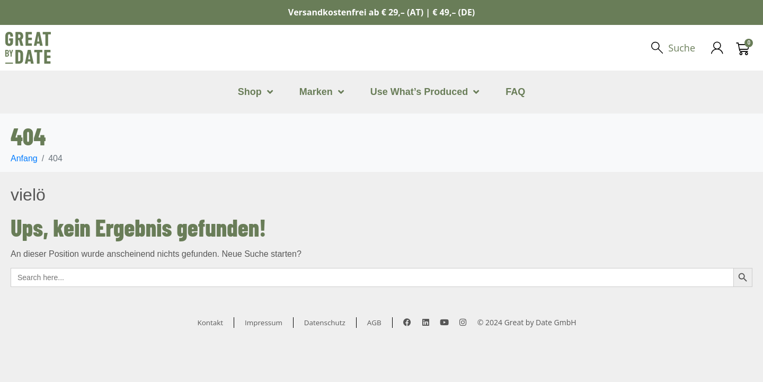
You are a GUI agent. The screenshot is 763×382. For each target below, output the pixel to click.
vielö (28, 194)
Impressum (262, 322)
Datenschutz (325, 322)
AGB (376, 322)
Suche (681, 47)
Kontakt (208, 322)
